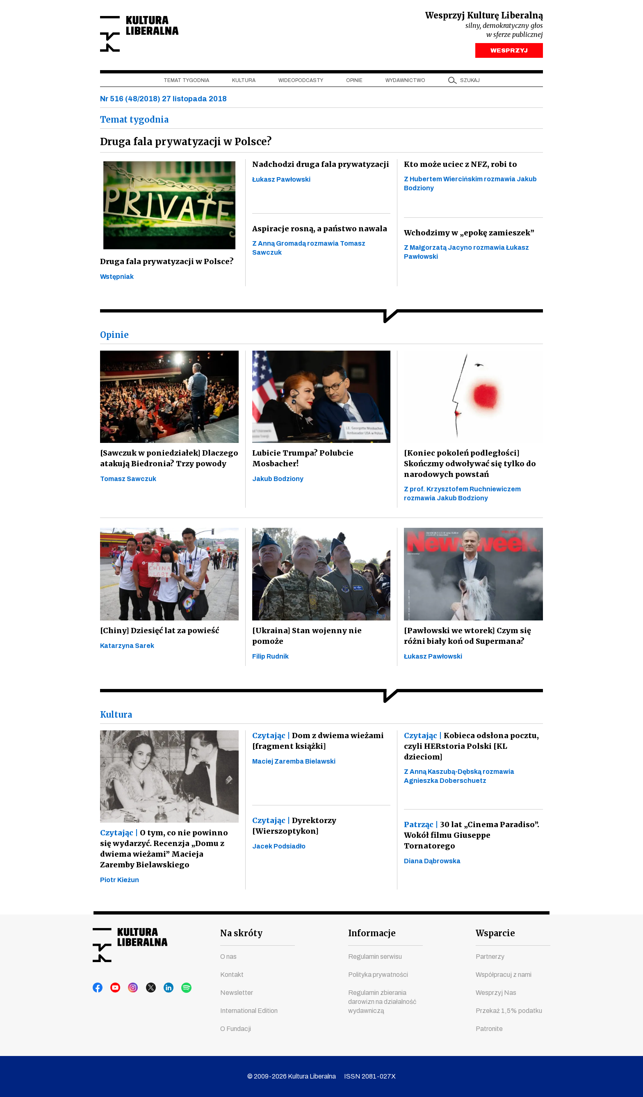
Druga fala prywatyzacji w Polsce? (164, 263)
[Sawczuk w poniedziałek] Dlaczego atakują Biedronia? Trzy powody (167, 460)
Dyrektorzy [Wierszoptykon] (294, 828)
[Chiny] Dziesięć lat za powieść (158, 632)
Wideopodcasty (300, 82)
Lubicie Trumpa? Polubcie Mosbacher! (300, 460)
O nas (228, 956)
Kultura (243, 82)
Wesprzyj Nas (496, 992)
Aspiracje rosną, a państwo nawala (317, 230)
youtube (113, 988)
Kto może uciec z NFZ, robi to (458, 166)
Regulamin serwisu (375, 956)
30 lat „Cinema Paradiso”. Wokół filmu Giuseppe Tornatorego (470, 837)
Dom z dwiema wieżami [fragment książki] (316, 743)
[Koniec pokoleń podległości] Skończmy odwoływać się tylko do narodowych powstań (469, 465)
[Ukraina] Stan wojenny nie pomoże (320, 632)
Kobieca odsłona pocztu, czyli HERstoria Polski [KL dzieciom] (469, 748)
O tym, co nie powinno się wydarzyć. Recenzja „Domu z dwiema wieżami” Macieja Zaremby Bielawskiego (168, 850)
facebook (98, 988)
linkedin (160, 988)
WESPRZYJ (509, 52)
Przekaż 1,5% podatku (509, 1010)
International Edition (249, 1010)
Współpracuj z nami (503, 974)
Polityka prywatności (378, 974)
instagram (129, 988)
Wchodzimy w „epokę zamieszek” (468, 234)
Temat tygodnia (186, 82)
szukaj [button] (470, 82)
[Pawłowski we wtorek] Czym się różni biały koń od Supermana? (466, 638)
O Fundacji (235, 1028)
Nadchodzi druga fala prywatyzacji (318, 166)
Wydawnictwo (405, 82)
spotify (176, 988)
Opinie (354, 82)
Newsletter (236, 992)
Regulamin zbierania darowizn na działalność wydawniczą (382, 1001)
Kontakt (232, 974)
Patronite (489, 1028)
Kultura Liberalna (154, 35)
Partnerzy (490, 956)
